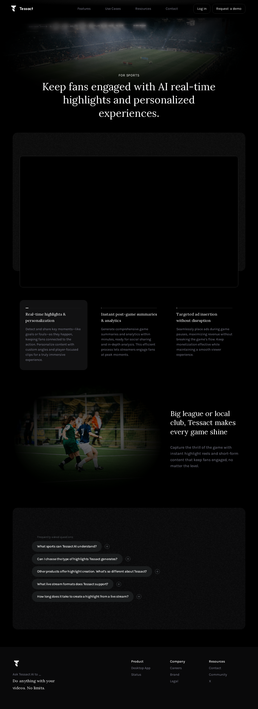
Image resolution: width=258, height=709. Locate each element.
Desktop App (140, 668)
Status (136, 675)
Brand (174, 675)
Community (218, 675)
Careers (176, 668)
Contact (215, 668)
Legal (174, 681)
